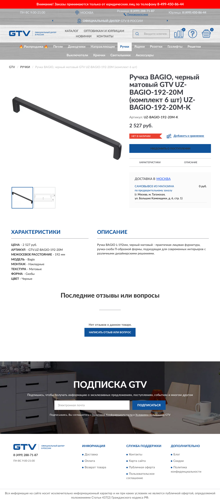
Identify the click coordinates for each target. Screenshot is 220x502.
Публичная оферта (142, 467)
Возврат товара (95, 467)
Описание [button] (190, 162)
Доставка (91, 454)
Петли (58, 46)
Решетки (194, 46)
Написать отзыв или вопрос (110, 332)
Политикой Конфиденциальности (112, 415)
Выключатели (77, 55)
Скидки (178, 460)
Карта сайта (137, 460)
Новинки (84, 36)
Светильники (120, 55)
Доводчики (77, 46)
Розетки (156, 46)
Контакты (105, 36)
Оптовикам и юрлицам (104, 31)
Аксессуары (145, 55)
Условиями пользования (150, 415)
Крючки (99, 55)
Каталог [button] (72, 31)
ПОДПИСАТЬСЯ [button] (149, 405)
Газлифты (175, 46)
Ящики (139, 46)
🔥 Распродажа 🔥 (33, 46)
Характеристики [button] (149, 162)
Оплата (90, 460)
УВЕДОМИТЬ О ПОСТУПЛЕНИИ (170, 148)
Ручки (124, 46)
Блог (176, 454)
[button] (136, 14)
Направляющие (103, 46)
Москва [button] (163, 179)
